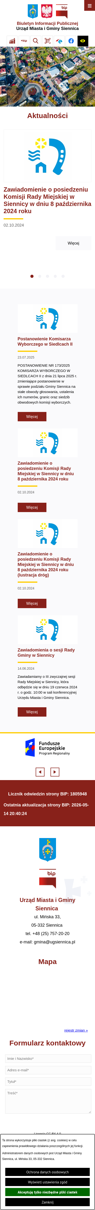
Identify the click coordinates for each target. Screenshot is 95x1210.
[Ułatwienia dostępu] (83, 41)
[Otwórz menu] (89, 5)
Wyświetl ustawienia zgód (47, 1182)
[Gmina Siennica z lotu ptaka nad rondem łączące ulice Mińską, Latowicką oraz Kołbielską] (47, 77)
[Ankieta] (12, 41)
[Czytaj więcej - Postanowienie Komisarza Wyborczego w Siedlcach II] (48, 362)
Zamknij (48, 1202)
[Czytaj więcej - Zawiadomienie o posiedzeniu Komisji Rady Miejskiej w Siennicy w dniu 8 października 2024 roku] (47, 190)
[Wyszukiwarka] (35, 41)
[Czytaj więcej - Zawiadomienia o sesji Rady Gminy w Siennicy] (48, 666)
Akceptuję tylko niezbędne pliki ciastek (47, 1192)
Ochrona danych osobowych (47, 1172)
